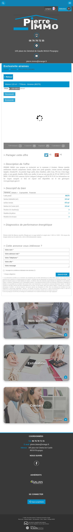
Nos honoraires (36, 519)
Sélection (62, 9)
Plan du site (20, 519)
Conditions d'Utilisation (41, 291)
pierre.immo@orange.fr (36, 61)
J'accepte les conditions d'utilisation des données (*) (20, 270)
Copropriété (23, 192)
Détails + (14, 192)
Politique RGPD (51, 519)
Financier (32, 192)
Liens (41, 519)
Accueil (6, 69)
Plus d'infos (60, 334)
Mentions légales (28, 519)
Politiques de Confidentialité (27, 291)
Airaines (13, 69)
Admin (45, 519)
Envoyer (62, 275)
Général (7, 192)
